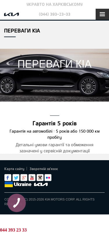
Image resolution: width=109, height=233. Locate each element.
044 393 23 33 (13, 229)
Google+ (23, 177)
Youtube (31, 177)
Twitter (15, 177)
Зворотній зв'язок (44, 169)
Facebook (7, 177)
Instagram (40, 177)
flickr (47, 177)
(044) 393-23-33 (54, 14)
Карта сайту (14, 169)
